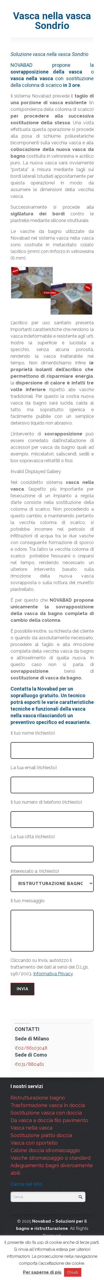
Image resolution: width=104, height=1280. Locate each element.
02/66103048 (32, 1048)
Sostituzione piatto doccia (41, 1135)
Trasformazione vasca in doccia (48, 1105)
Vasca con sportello (34, 1143)
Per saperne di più (42, 1272)
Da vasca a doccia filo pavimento (49, 1120)
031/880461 (31, 1064)
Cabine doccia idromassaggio (45, 1150)
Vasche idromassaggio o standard (50, 1158)
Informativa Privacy (53, 973)
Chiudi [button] (72, 1272)
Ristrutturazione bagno (38, 1098)
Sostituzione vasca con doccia (46, 1113)
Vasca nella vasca (31, 1128)
